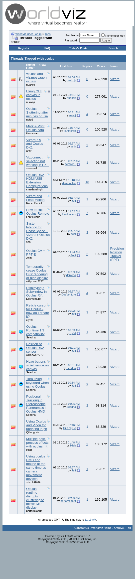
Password (71, 40)
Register (23, 48)
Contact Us (81, 527)
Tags (47, 33)
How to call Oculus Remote (37, 211)
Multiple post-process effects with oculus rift (37, 442)
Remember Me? (113, 35)
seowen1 (31, 168)
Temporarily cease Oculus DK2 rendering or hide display (37, 272)
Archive (119, 527)
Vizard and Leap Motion (35, 198)
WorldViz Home (101, 527)
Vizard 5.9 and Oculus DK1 (34, 143)
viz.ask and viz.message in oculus (37, 77)
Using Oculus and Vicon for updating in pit (36, 425)
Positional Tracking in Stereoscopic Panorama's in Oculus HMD (36, 404)
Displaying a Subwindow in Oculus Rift (36, 291)
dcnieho (71, 275)
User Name (72, 35)
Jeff (74, 200)
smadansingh (34, 189)
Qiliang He (32, 432)
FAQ (47, 48)
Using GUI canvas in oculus (33, 95)
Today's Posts (78, 48)
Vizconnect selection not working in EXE (37, 161)
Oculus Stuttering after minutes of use (37, 112)
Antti (29, 257)
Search (113, 48)
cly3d (29, 319)
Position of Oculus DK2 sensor (35, 347)
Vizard (115, 79)
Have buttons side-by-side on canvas (37, 365)
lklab (29, 449)
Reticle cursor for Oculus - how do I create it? (37, 310)
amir (28, 150)
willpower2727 (35, 281)
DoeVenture (33, 298)
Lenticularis (33, 216)
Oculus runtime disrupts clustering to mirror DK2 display (35, 498)
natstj (29, 119)
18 (87, 182)
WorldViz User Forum (28, 33)
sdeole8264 (33, 482)
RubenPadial (34, 203)
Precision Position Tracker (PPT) (117, 254)
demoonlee (69, 183)
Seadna (31, 337)
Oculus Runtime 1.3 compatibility (35, 330)
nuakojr (30, 84)
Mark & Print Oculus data (35, 128)
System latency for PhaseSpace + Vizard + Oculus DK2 (38, 231)
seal (28, 241)
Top (128, 527)
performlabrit (34, 510)
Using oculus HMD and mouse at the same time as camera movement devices (36, 467)
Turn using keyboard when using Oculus (37, 382)
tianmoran (32, 133)
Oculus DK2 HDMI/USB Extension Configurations (37, 180)
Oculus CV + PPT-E (35, 252)
